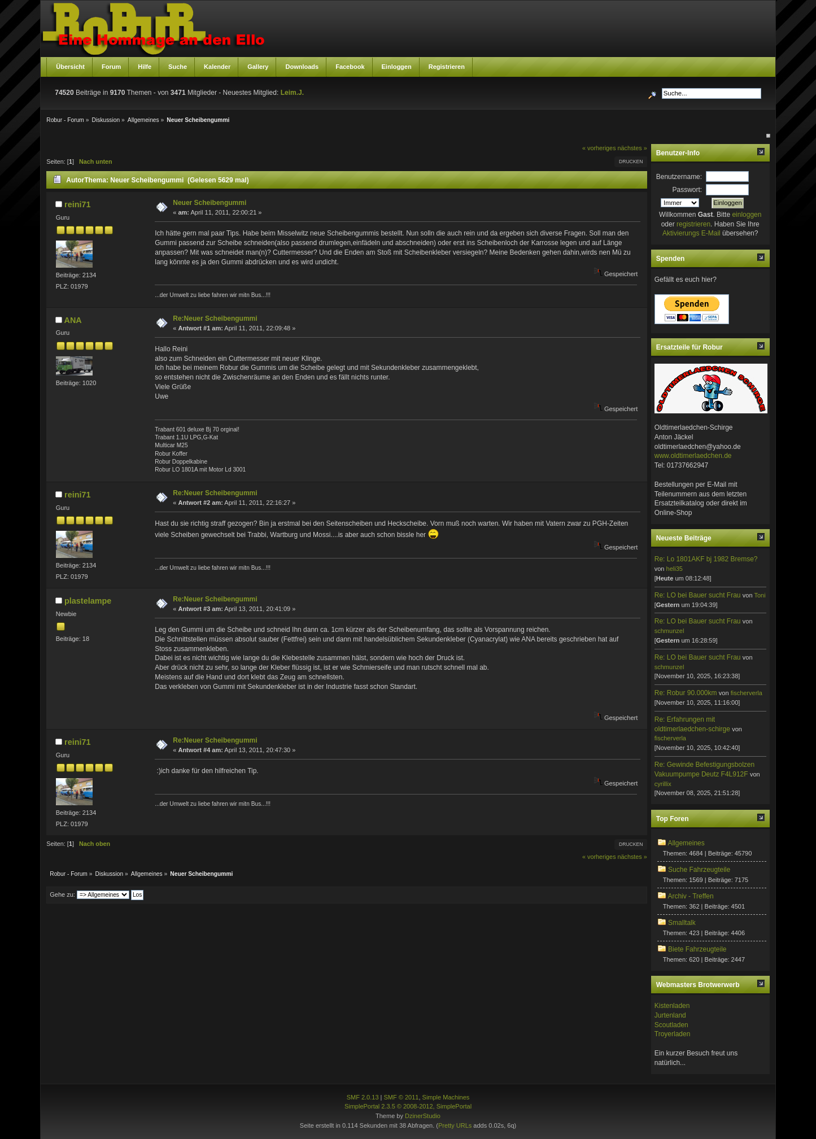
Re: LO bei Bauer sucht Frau (697, 595)
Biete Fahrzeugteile (697, 949)
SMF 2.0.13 (363, 1097)
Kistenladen (672, 1006)
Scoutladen (671, 1025)
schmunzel (669, 630)
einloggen (746, 215)
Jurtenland (670, 1015)
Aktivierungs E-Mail (691, 233)
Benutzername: (679, 177)
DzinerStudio (422, 1115)
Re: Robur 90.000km (685, 693)
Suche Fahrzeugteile (699, 870)
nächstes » (632, 148)
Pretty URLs (455, 1125)
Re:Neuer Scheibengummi (215, 318)
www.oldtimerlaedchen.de (693, 456)
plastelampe (87, 600)
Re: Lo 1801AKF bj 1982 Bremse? (706, 559)
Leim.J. (292, 93)
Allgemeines (685, 843)
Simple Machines (446, 1097)
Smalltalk (682, 923)
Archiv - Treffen (690, 896)
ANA (73, 320)
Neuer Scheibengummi (209, 203)
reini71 (77, 204)
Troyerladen (672, 1034)
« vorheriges (599, 148)
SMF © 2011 (401, 1097)
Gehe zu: (62, 894)
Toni (759, 595)
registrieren (693, 224)
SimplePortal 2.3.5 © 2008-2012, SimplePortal (408, 1106)
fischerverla (746, 692)
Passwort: (687, 190)
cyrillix (662, 783)
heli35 (674, 568)
